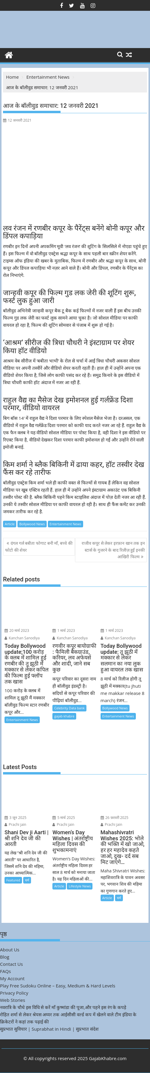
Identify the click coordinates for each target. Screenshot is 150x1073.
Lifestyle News (80, 886)
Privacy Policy (14, 993)
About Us (9, 950)
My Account (12, 978)
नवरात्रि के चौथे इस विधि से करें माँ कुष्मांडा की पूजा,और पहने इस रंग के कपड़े (63, 1007)
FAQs (5, 971)
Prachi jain (15, 824)
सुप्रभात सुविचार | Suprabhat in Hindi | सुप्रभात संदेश (49, 1029)
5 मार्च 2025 (63, 817)
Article (9, 524)
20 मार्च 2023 (17, 630)
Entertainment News (65, 524)
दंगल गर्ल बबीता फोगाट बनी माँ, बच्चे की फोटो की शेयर (39, 546)
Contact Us (11, 964)
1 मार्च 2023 (63, 630)
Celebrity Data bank (69, 708)
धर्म (27, 880)
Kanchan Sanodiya (22, 638)
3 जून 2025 (16, 817)
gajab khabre (64, 716)
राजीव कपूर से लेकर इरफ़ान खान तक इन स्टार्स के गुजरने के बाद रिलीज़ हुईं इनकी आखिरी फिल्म (113, 549)
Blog (4, 957)
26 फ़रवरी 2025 (115, 817)
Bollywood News (32, 524)
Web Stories (12, 1000)
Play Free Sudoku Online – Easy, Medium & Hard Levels (57, 986)
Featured (13, 880)
